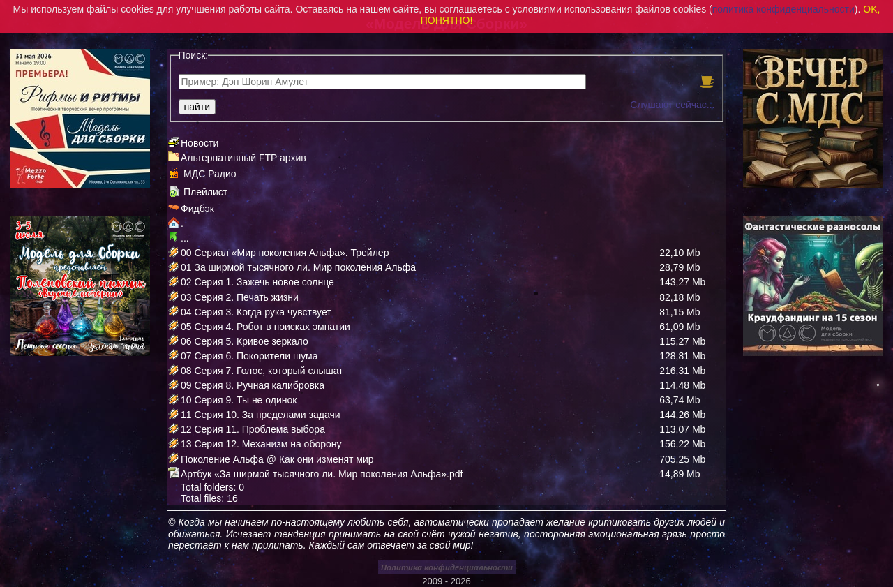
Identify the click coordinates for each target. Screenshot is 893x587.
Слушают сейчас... (672, 104)
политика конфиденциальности (783, 9)
